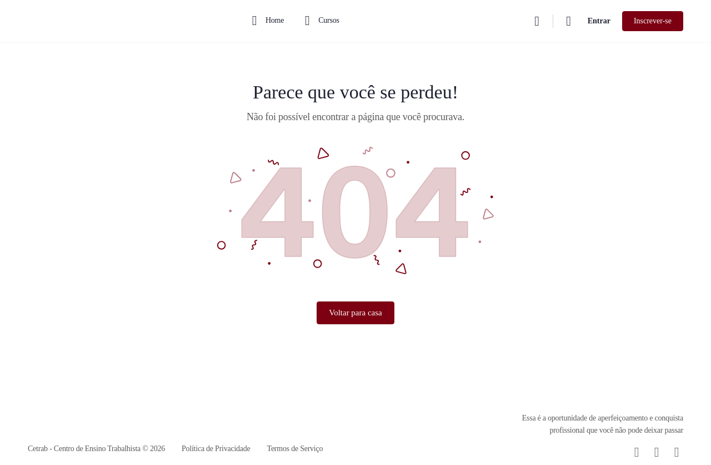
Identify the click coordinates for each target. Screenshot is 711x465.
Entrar (599, 21)
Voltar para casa (355, 312)
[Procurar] (537, 21)
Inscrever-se (653, 21)
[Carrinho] (569, 21)
